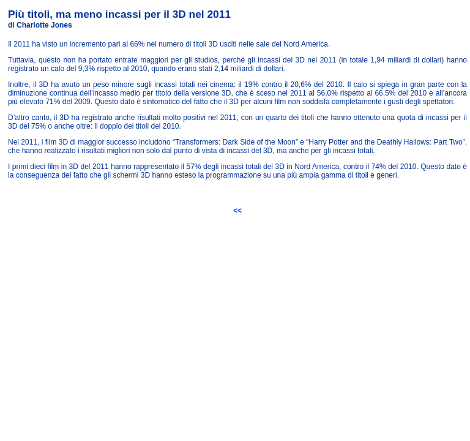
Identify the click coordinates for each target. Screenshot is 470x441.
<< (237, 210)
